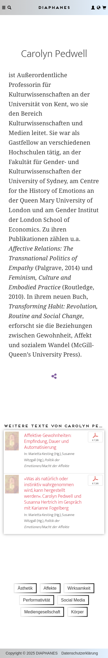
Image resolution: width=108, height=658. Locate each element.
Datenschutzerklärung (79, 653)
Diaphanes (54, 7)
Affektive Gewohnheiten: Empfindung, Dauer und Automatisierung (47, 441)
